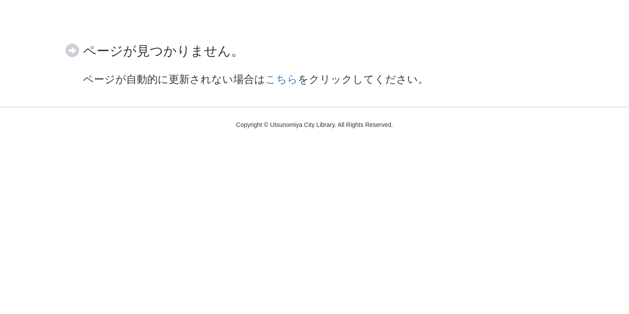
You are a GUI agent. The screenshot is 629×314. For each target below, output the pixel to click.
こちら (281, 79)
